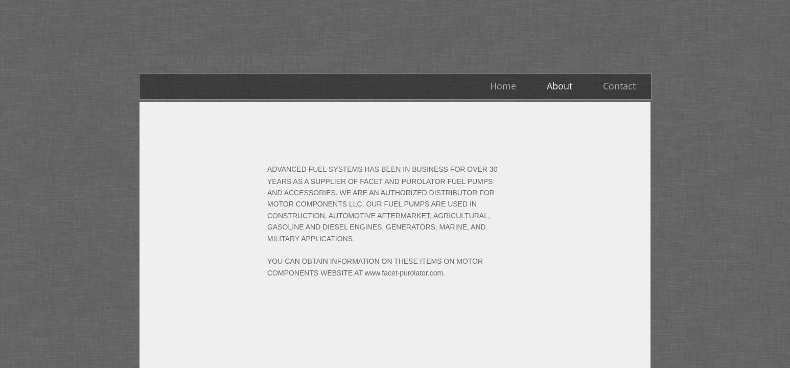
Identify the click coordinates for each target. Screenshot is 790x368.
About (559, 86)
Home (503, 86)
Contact (619, 86)
